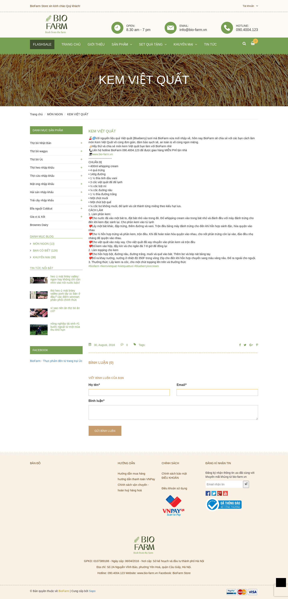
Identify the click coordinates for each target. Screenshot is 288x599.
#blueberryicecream (146, 266)
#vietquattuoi (125, 266)
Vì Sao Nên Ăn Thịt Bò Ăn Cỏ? (65, 309)
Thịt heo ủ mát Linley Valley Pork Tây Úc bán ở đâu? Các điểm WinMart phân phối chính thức (65, 295)
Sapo (92, 591)
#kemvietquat (108, 266)
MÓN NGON (55, 114)
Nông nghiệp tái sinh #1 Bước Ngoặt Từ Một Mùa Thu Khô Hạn (65, 326)
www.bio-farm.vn (102, 154)
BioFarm (64, 591)
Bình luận (96, 400)
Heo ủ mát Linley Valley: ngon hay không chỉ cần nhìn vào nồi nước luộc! (65, 279)
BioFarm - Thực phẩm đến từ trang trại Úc (56, 361)
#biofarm (94, 266)
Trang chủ (36, 114)
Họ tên (94, 384)
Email (181, 384)
